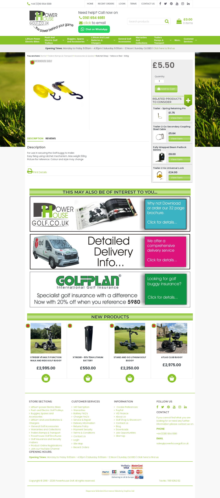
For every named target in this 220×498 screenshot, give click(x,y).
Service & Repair (82, 419)
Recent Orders (106, 3)
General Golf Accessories (124, 40)
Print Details (37, 172)
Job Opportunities (126, 432)
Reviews (51, 138)
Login (122, 3)
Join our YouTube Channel (45, 448)
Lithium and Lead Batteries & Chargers (103, 40)
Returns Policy (80, 426)
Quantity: (160, 76)
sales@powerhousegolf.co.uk (172, 443)
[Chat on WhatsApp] (94, 29)
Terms (133, 3)
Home (90, 3)
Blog (118, 426)
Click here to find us (164, 48)
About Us (121, 416)
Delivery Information (84, 423)
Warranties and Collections (141, 40)
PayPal (119, 410)
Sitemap (120, 435)
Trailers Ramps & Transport (163, 40)
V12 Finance (122, 413)
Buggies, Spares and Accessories (77, 40)
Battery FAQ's (80, 413)
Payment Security (82, 429)
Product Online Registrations (46, 445)
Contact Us (148, 3)
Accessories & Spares (84, 56)
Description (35, 138)
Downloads (122, 429)
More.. (177, 40)
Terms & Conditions (84, 432)
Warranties (79, 410)
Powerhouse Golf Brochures (46, 435)
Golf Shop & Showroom (128, 419)
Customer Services (190, 40)
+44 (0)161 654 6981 (166, 433)
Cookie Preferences (127, 407)
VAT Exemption (81, 407)
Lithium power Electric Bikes (32, 40)
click (85, 22)
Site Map (78, 443)
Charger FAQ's (81, 416)
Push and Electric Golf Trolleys (54, 40)
